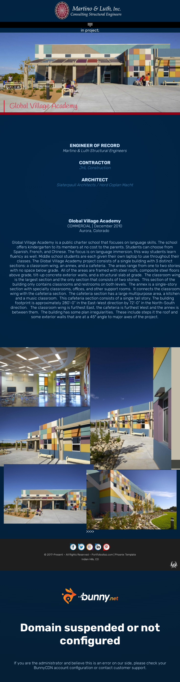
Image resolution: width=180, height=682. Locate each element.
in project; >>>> (90, 337)
